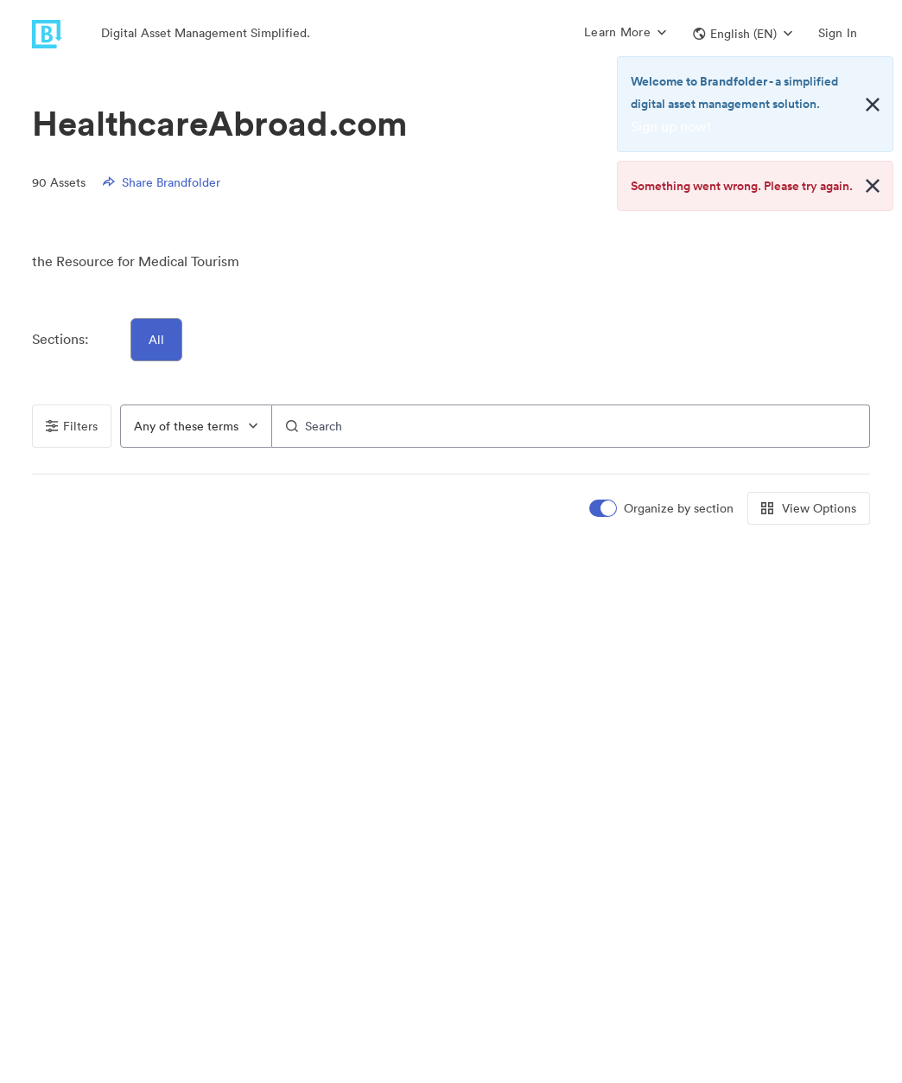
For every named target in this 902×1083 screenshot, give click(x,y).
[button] (742, 33)
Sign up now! (671, 126)
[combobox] (196, 426)
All (156, 339)
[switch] (663, 508)
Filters (72, 426)
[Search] (571, 426)
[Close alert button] (872, 104)
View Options (808, 508)
